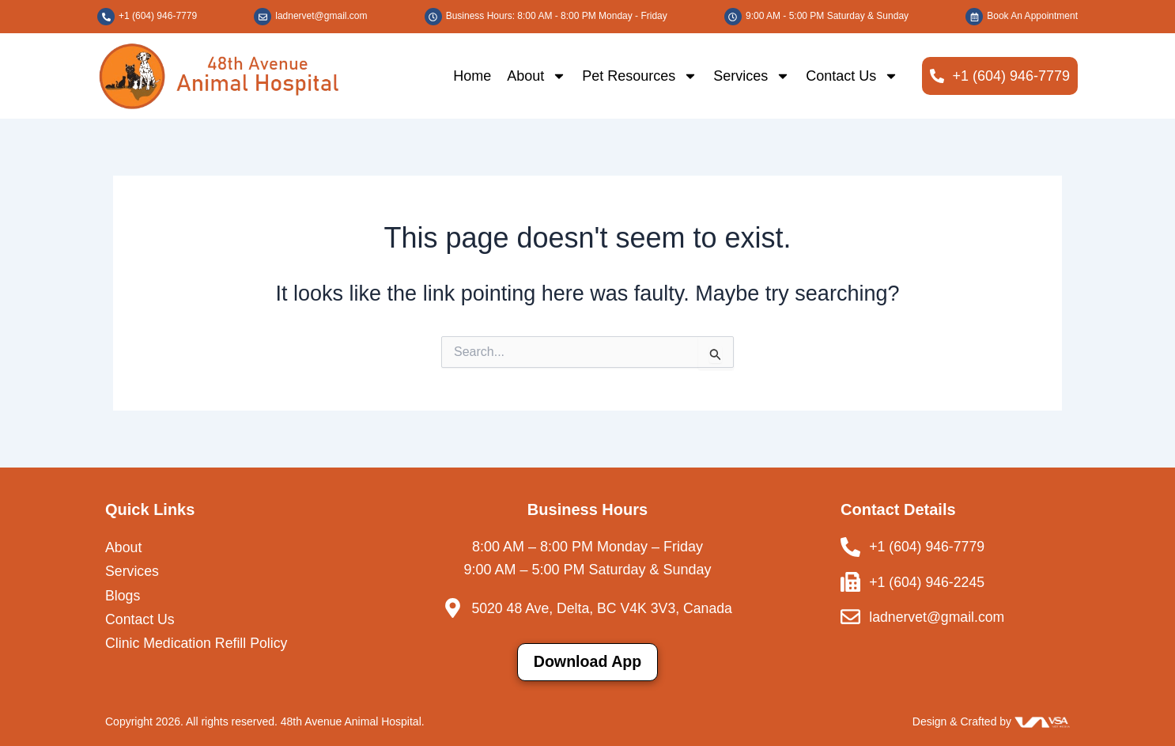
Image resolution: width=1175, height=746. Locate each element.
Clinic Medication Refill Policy (197, 644)
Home (472, 76)
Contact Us (852, 76)
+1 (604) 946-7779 (158, 15)
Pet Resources (639, 76)
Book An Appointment (1032, 15)
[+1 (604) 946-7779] (106, 16)
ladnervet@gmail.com (321, 15)
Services (751, 76)
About (536, 76)
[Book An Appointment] (974, 16)
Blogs (123, 596)
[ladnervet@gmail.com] (262, 16)
